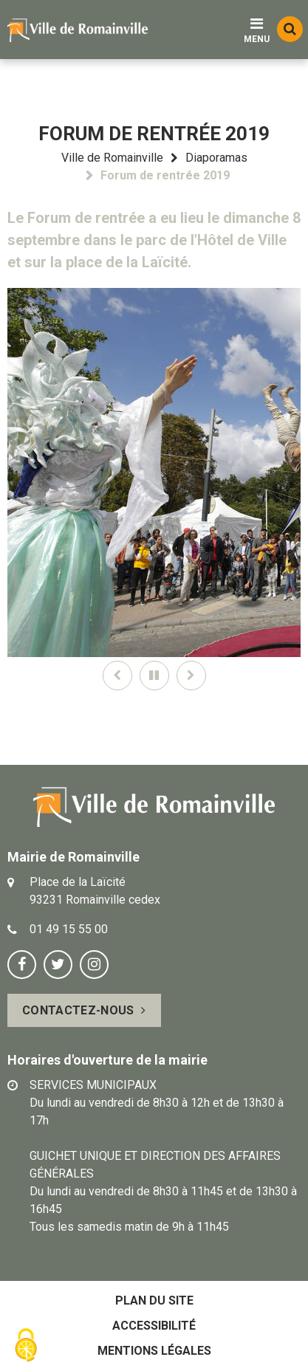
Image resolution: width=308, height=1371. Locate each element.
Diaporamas (216, 158)
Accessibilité (154, 1326)
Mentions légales (154, 1351)
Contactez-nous (78, 1010)
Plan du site (154, 1300)
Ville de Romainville (112, 158)
